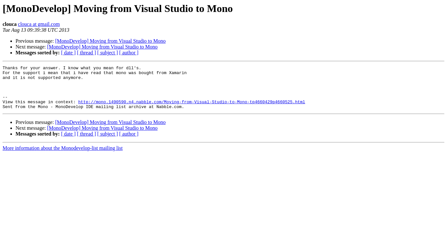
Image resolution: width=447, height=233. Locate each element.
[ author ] (129, 52)
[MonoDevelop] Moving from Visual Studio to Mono (110, 41)
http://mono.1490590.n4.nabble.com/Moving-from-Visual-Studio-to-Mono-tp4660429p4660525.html (191, 109)
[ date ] (68, 52)
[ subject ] (107, 52)
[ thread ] (86, 52)
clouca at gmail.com (39, 24)
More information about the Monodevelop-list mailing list (63, 157)
